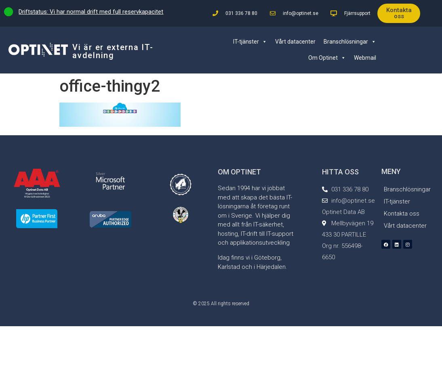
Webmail (365, 58)
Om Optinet (327, 58)
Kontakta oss (401, 213)
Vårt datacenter (295, 41)
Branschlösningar (350, 42)
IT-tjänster (250, 42)
